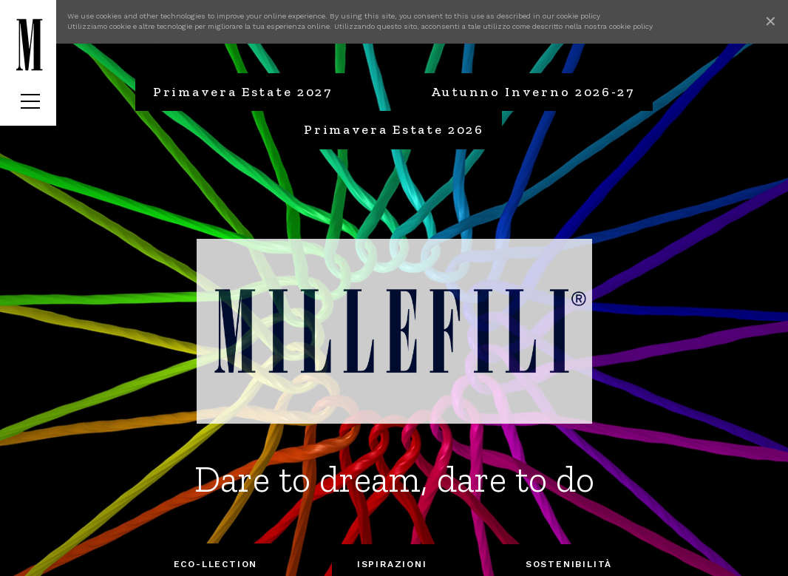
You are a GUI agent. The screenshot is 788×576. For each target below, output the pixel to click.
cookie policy (578, 16)
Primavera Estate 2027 (243, 92)
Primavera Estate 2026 (394, 129)
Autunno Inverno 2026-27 (533, 92)
